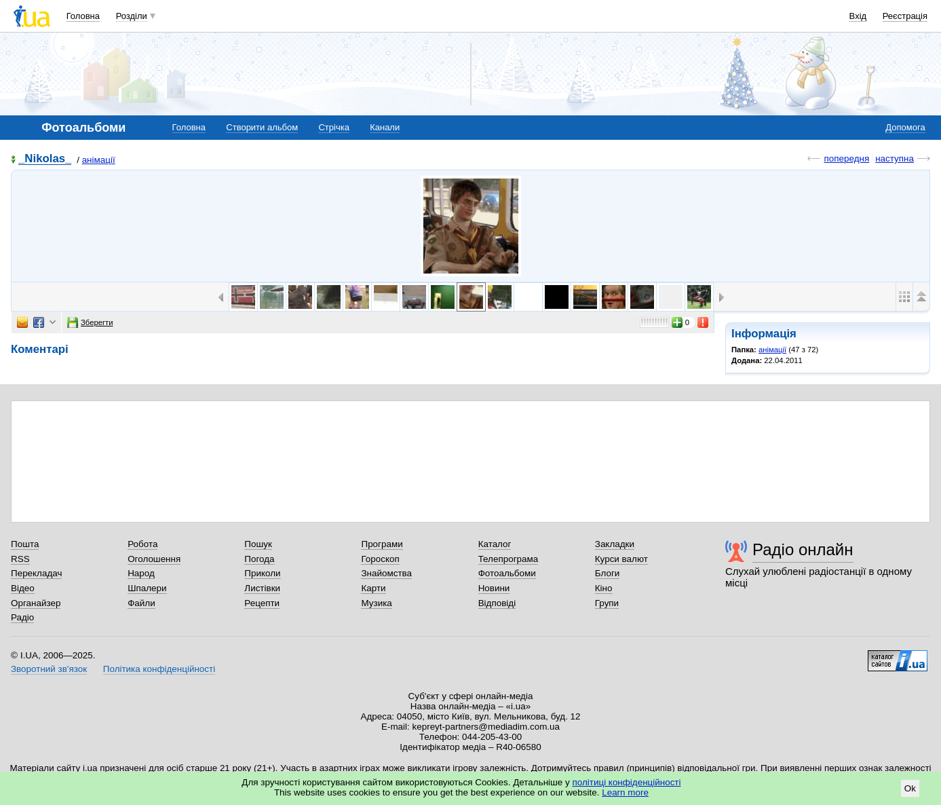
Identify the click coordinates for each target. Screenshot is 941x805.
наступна (894, 158)
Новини (494, 588)
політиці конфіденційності (627, 782)
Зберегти (90, 322)
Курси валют (621, 559)
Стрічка (333, 127)
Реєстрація (905, 16)
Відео (23, 588)
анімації (98, 160)
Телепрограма (508, 559)
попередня (846, 158)
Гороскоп (380, 559)
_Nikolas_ (44, 159)
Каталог (495, 544)
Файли (141, 603)
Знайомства (386, 573)
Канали (385, 127)
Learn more (625, 792)
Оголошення (154, 559)
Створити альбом (262, 127)
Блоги (607, 573)
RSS (20, 559)
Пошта (25, 544)
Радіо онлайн (802, 549)
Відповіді (497, 603)
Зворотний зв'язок (49, 669)
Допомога (905, 127)
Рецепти (262, 603)
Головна (83, 16)
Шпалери (147, 588)
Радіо (22, 617)
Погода (259, 559)
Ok (910, 788)
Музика (376, 603)
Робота (142, 544)
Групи (607, 603)
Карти (373, 588)
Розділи (131, 16)
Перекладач (36, 573)
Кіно (604, 588)
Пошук (258, 544)
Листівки (262, 588)
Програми (381, 544)
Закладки (614, 544)
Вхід (858, 16)
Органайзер (35, 603)
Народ (141, 573)
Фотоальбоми (507, 573)
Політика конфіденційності (159, 669)
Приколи (262, 573)
